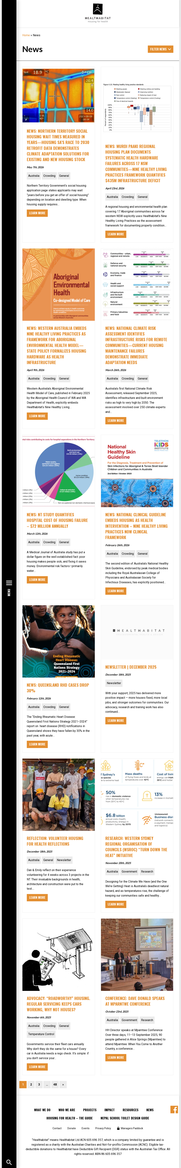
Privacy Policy (103, 1128)
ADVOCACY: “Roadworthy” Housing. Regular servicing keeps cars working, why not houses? (58, 1004)
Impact (109, 1109)
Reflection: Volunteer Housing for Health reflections (55, 841)
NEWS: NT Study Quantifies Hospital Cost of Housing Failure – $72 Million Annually (57, 520)
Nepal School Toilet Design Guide (125, 1118)
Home (26, 35)
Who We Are (67, 1109)
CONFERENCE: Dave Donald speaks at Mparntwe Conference (135, 1001)
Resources (130, 1109)
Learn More (37, 213)
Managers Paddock (132, 1128)
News (149, 1109)
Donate (71, 1128)
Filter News (158, 49)
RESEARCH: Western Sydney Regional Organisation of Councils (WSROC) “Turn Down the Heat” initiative (136, 846)
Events (85, 1128)
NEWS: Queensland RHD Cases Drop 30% (58, 687)
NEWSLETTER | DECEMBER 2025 (130, 667)
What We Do (42, 1109)
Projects (89, 1109)
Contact (57, 1128)
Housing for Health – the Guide (69, 1118)
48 (55, 1084)
